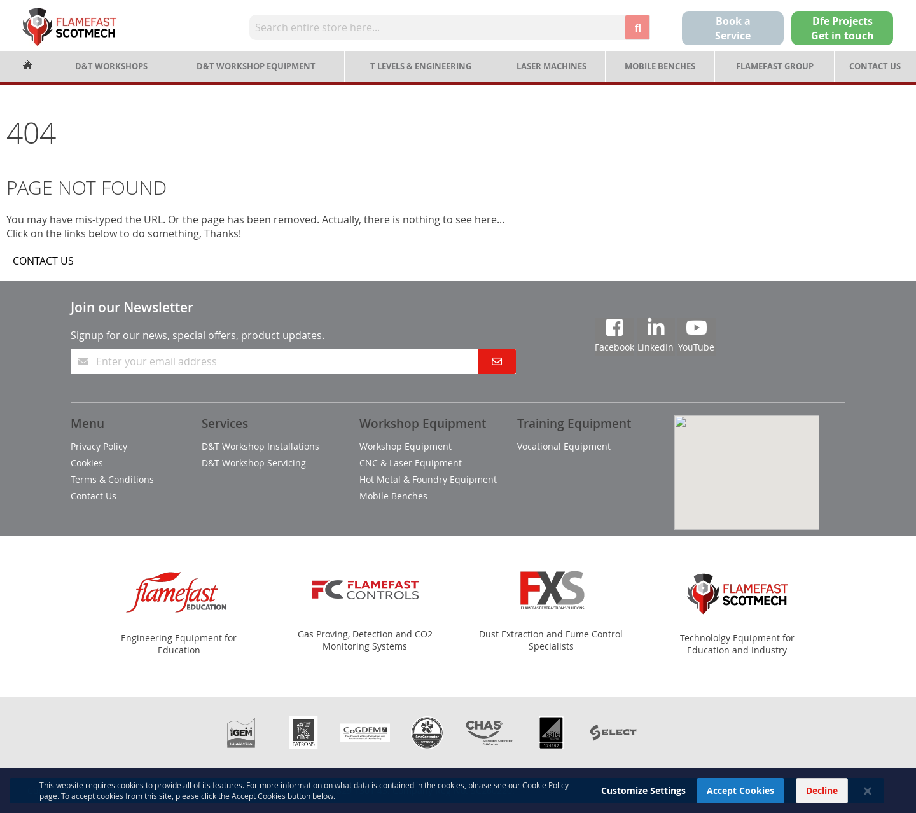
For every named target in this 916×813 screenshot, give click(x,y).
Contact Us (875, 66)
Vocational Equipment (564, 446)
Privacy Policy (99, 446)
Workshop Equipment (405, 446)
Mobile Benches (660, 66)
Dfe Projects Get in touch (842, 28)
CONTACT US (43, 261)
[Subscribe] (497, 361)
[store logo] (69, 27)
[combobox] (437, 27)
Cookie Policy (545, 803)
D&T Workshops (111, 66)
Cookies (87, 463)
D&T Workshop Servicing (254, 463)
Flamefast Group (775, 66)
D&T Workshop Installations (260, 446)
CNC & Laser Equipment (410, 463)
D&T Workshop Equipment (256, 66)
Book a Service (733, 28)
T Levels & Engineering (420, 66)
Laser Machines (551, 66)
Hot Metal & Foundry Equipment (428, 479)
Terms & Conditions (112, 479)
